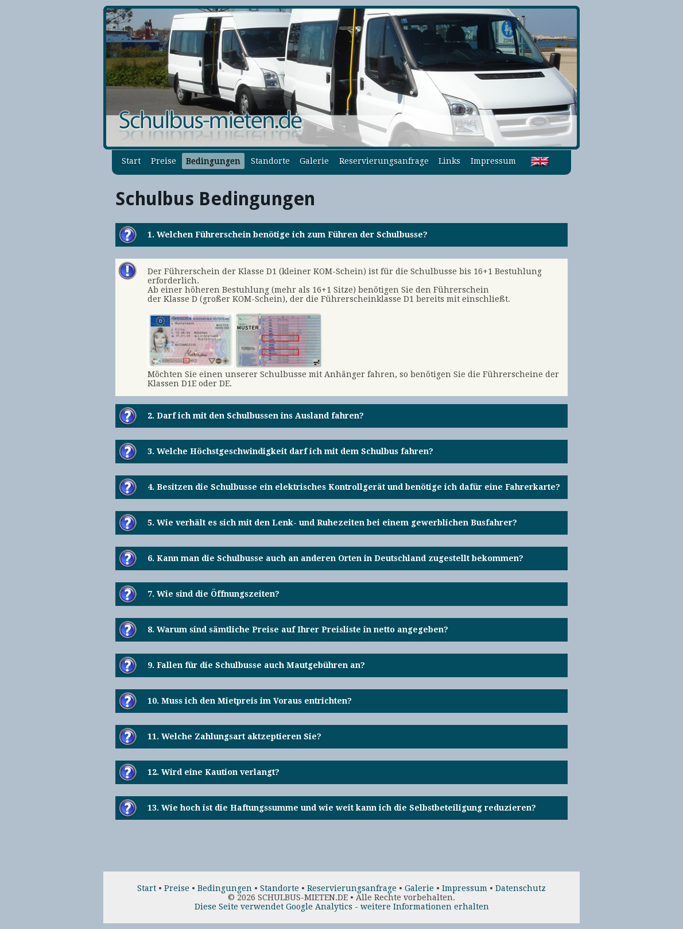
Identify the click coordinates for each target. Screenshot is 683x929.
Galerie (314, 161)
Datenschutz (520, 888)
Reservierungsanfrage (384, 161)
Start (131, 161)
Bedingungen (213, 161)
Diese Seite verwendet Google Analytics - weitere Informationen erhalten (342, 906)
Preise (163, 161)
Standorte (270, 161)
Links (449, 161)
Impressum (493, 161)
